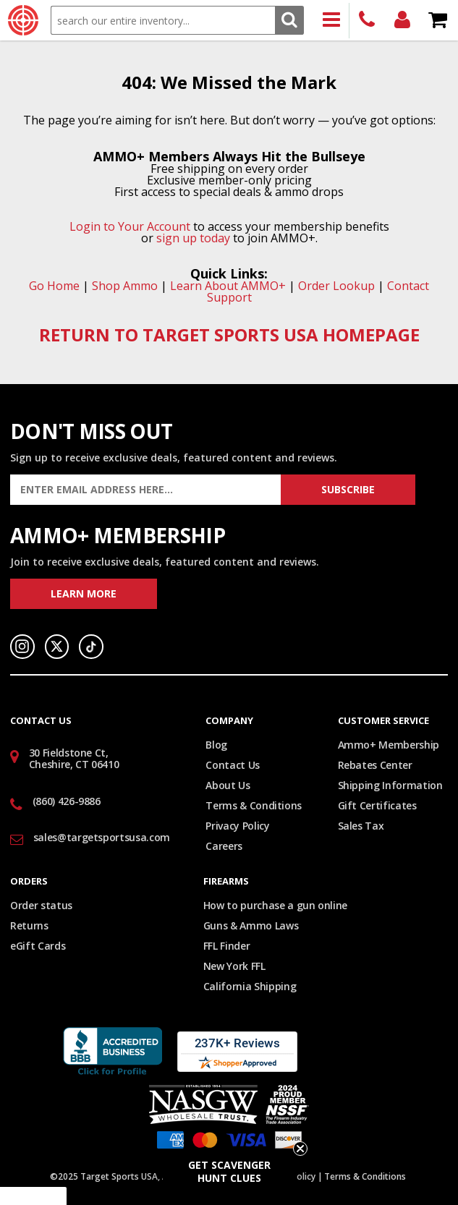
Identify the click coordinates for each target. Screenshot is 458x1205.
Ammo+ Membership (388, 744)
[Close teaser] (300, 1148)
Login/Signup (402, 20)
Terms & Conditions (253, 805)
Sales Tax (361, 826)
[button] (229, 1172)
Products (331, 20)
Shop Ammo (125, 286)
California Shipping (249, 986)
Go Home (54, 286)
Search (289, 20)
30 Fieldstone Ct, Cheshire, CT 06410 (74, 759)
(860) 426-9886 (367, 20)
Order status (41, 905)
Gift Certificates (377, 805)
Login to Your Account (129, 226)
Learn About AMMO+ (228, 286)
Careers (223, 846)
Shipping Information (390, 785)
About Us (227, 785)
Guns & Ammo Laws (250, 925)
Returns (29, 925)
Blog (216, 744)
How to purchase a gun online (275, 905)
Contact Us (232, 765)
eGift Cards (37, 946)
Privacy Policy (237, 826)
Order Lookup (336, 286)
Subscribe (348, 489)
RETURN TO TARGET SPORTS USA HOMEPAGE (229, 334)
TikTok (91, 646)
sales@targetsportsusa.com (101, 837)
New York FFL (234, 966)
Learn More (83, 593)
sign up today (193, 238)
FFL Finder (226, 946)
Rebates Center (375, 765)
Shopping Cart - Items (438, 20)
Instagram (22, 646)
